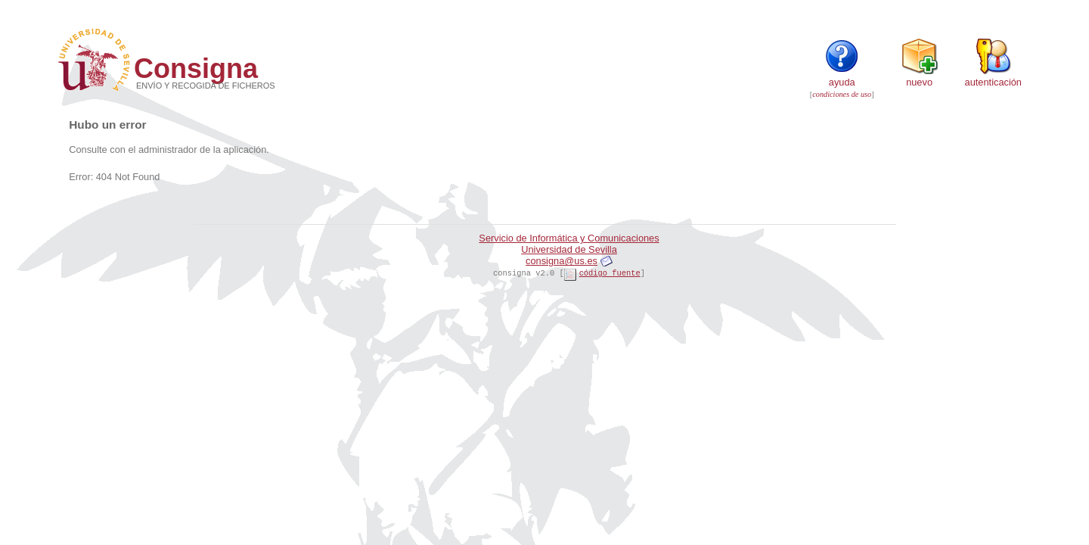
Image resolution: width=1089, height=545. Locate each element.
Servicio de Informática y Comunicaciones (569, 238)
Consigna (196, 68)
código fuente (610, 273)
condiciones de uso (841, 94)
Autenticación (993, 76)
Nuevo (919, 76)
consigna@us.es (561, 260)
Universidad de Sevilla (569, 249)
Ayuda (842, 76)
